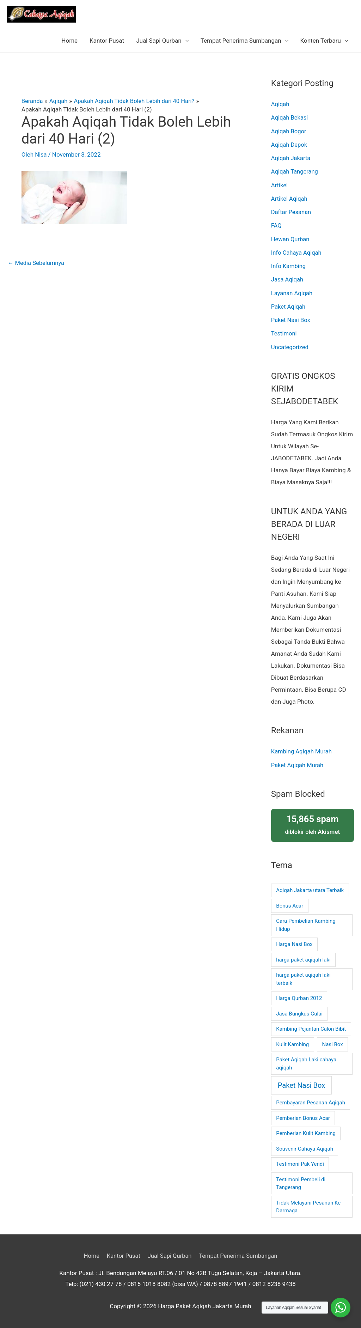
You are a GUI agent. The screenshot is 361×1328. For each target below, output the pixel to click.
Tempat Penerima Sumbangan (241, 40)
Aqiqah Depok (289, 144)
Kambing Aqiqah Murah (302, 751)
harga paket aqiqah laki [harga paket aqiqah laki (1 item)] (303, 959)
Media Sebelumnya (37, 263)
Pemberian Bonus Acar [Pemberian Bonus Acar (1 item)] (303, 1118)
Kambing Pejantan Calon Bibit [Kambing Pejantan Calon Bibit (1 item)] (311, 1029)
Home (69, 40)
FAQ (276, 225)
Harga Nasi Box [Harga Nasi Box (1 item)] (294, 944)
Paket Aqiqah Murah (298, 765)
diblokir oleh (312, 824)
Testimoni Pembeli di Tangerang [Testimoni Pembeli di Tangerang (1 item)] (300, 1183)
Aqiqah (280, 104)
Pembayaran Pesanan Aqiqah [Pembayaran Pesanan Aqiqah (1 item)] (310, 1102)
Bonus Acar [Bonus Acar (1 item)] (289, 905)
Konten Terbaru (320, 40)
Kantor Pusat (107, 40)
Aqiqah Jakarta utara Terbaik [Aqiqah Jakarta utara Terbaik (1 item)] (310, 890)
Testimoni (284, 333)
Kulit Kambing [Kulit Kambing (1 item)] (292, 1044)
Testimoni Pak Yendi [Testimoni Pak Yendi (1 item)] (300, 1164)
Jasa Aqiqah (287, 279)
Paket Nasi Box (291, 319)
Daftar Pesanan (291, 212)
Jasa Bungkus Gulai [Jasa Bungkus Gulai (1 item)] (299, 1013)
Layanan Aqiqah (292, 293)
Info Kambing (289, 265)
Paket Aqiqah (288, 306)
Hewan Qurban (291, 239)
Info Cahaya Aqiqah (297, 252)
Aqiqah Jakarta (291, 158)
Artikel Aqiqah (289, 198)
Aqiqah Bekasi (290, 117)
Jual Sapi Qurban (159, 40)
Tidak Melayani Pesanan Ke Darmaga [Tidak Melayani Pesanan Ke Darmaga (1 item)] (308, 1206)
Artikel (279, 185)
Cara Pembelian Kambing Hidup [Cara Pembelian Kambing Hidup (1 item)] (305, 925)
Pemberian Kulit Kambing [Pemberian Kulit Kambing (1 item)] (306, 1133)
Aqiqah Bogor (289, 131)
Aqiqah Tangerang (295, 171)
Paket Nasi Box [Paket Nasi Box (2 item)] (301, 1085)
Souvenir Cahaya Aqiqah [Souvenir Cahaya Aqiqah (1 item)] (304, 1148)
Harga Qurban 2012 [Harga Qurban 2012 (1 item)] (299, 998)
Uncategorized (290, 347)
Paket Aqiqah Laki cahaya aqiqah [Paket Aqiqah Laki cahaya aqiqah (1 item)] (306, 1063)
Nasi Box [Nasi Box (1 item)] (332, 1044)
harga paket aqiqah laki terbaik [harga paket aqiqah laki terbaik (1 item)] (303, 979)
